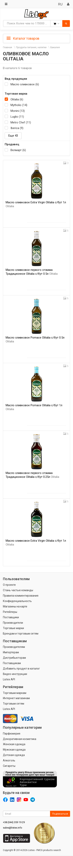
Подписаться (60, 813)
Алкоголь (9, 760)
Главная (7, 47)
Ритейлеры (10, 611)
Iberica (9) (17, 128)
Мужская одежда (14, 749)
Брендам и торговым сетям (20, 633)
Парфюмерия (11, 733)
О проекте (9, 584)
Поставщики (11, 617)
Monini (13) (18, 111)
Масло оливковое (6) (25, 84)
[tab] (36, 38)
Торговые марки (13, 628)
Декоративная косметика (19, 739)
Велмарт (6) (18, 150)
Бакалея (55, 47)
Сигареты (9, 765)
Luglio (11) (17, 116)
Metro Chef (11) (21, 122)
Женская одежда (14, 744)
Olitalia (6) (17, 99)
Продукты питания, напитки (31, 47)
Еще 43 (13, 135)
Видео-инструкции (15, 674)
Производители (13, 622)
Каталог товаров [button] (23, 38)
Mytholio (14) (19, 105)
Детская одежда (14, 755)
